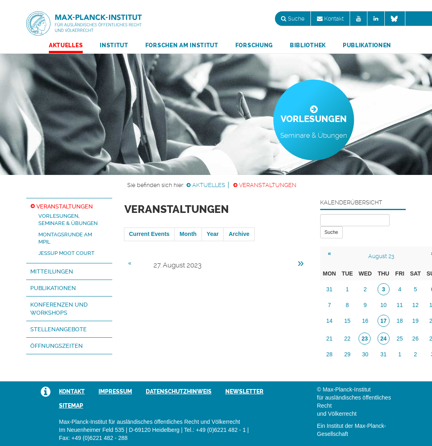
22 (347, 338)
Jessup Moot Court (66, 253)
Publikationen (367, 45)
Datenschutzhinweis (179, 391)
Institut (114, 45)
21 (329, 338)
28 (329, 354)
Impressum (115, 391)
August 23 (381, 256)
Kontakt (330, 18)
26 (415, 338)
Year (213, 234)
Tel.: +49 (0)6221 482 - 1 (215, 430)
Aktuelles (66, 45)
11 (399, 305)
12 (415, 305)
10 (383, 305)
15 (347, 321)
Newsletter (244, 391)
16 (365, 321)
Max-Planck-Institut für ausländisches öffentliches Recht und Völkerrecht (84, 23)
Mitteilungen (51, 271)
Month (188, 234)
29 (347, 354)
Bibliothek (308, 45)
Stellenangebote (58, 329)
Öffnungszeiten (56, 346)
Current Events (149, 234)
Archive (239, 234)
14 (329, 321)
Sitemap (71, 405)
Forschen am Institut (181, 45)
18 (399, 321)
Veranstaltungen (267, 185)
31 (329, 289)
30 (365, 354)
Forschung (254, 45)
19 (415, 321)
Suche (292, 18)
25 (399, 338)
